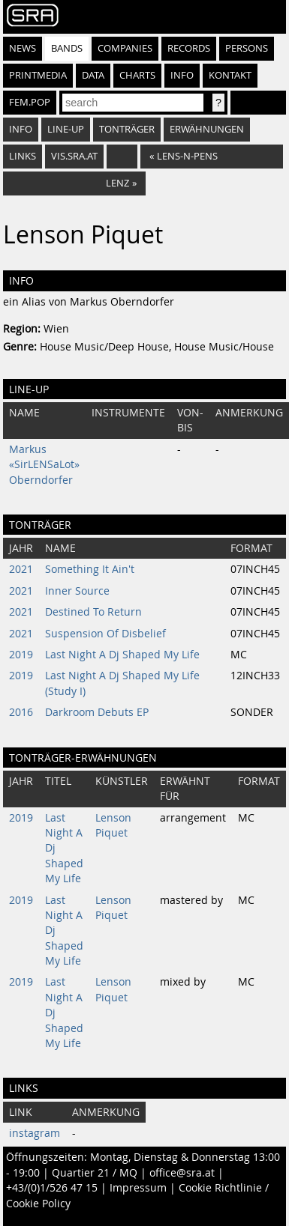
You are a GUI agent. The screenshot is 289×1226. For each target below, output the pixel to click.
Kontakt (230, 75)
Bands (67, 48)
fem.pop (29, 102)
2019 (21, 654)
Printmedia (38, 75)
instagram (34, 1133)
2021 (21, 569)
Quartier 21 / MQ (94, 1173)
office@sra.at (182, 1173)
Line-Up (65, 129)
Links (22, 156)
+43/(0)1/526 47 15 (52, 1188)
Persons (246, 48)
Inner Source (77, 591)
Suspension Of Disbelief (105, 633)
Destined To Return (93, 612)
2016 (21, 712)
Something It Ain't (89, 569)
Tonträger (127, 129)
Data (93, 75)
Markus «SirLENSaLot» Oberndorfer (44, 465)
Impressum (138, 1188)
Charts (137, 75)
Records (188, 48)
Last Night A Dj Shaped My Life (122, 654)
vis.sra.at (74, 156)
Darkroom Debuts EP (97, 712)
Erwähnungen (207, 129)
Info (182, 75)
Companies (125, 48)
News (22, 48)
